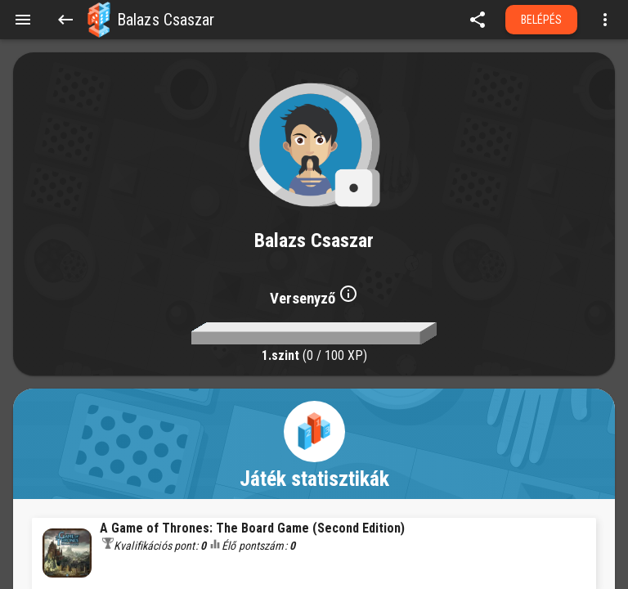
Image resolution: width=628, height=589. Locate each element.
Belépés (542, 19)
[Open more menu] (605, 19)
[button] (99, 20)
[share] (477, 19)
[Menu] (23, 19)
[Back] (65, 19)
